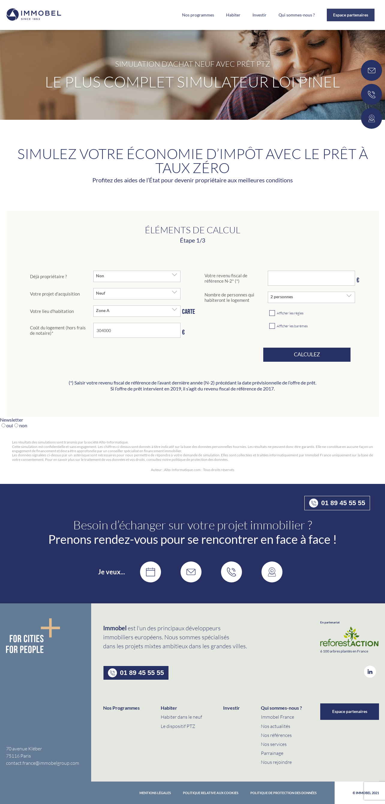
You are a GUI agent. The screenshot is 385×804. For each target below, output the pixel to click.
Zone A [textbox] (102, 310)
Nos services (274, 744)
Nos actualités (275, 726)
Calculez (307, 354)
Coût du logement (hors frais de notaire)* (58, 330)
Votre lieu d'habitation (52, 311)
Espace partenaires (350, 14)
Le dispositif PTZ (178, 726)
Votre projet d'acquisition (55, 293)
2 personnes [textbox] (281, 296)
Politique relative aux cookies (210, 793)
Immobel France (277, 717)
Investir (259, 15)
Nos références (276, 735)
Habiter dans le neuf (181, 717)
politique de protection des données (283, 793)
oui (9, 425)
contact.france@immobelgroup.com (42, 763)
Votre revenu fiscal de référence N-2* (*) (225, 278)
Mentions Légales (155, 793)
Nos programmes (198, 15)
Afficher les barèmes (292, 326)
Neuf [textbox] (100, 293)
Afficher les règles (290, 313)
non (23, 425)
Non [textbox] (100, 275)
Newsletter (11, 420)
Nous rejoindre (276, 762)
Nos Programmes (121, 708)
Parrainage (272, 753)
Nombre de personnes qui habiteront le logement (229, 297)
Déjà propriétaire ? (48, 276)
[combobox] (137, 276)
